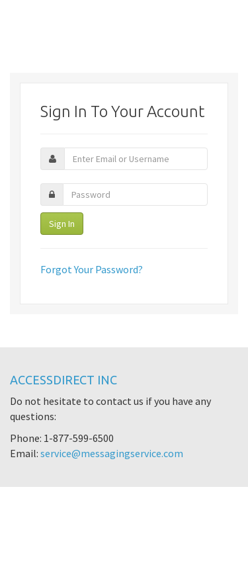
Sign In (62, 224)
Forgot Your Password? (91, 269)
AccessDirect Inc (63, 379)
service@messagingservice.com (111, 453)
